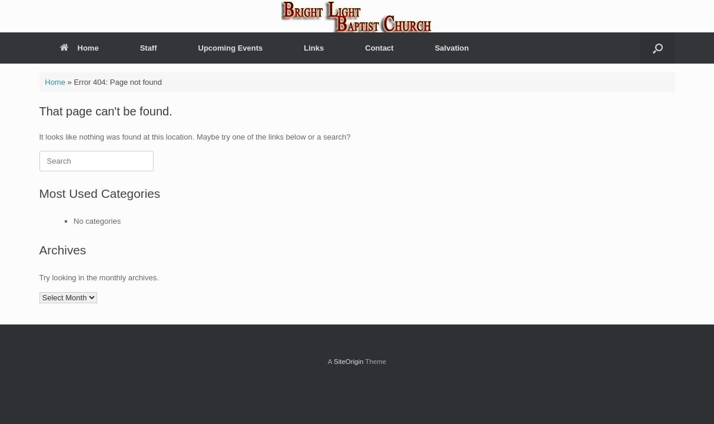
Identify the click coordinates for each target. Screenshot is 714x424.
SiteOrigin (349, 361)
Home (79, 48)
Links (314, 48)
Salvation (452, 48)
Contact (379, 48)
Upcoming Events (230, 48)
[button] (657, 48)
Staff (148, 48)
